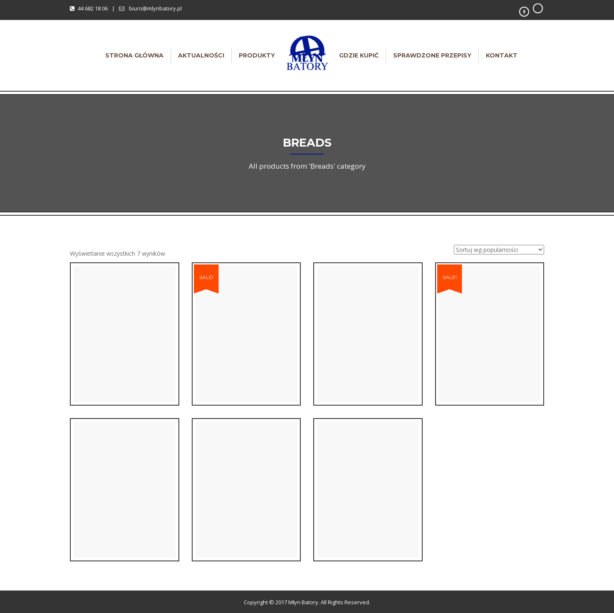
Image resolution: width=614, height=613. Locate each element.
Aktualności (201, 55)
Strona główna (134, 55)
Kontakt (501, 55)
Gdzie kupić (359, 55)
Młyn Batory (303, 602)
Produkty (257, 55)
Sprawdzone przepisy (432, 55)
